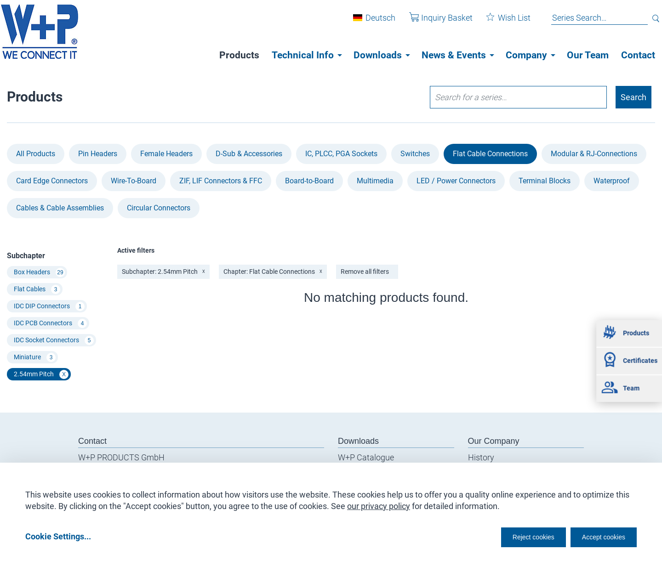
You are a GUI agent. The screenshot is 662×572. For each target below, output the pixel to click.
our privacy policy (378, 503)
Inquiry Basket (434, 22)
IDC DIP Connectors (49, 306)
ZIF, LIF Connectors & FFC (220, 180)
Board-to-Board (309, 180)
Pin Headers (97, 153)
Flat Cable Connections (490, 153)
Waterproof (612, 180)
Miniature (35, 357)
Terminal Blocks (545, 180)
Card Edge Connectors (52, 180)
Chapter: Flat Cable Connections (272, 271)
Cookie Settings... (58, 536)
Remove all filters (365, 271)
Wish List (501, 22)
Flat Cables (37, 289)
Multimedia (375, 180)
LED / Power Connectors (456, 180)
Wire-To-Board (133, 180)
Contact (638, 55)
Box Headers (39, 272)
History (481, 457)
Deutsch (373, 22)
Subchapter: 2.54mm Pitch (163, 271)
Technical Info (303, 55)
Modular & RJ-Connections (594, 153)
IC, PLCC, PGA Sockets (341, 153)
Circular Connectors (158, 208)
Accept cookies (597, 536)
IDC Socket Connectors (54, 340)
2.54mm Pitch (41, 374)
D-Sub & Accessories (249, 153)
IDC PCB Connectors (50, 323)
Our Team (588, 55)
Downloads (378, 55)
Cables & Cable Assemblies (60, 208)
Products (239, 55)
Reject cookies (510, 536)
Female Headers (166, 153)
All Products (35, 153)
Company (526, 55)
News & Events (454, 55)
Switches (415, 153)
